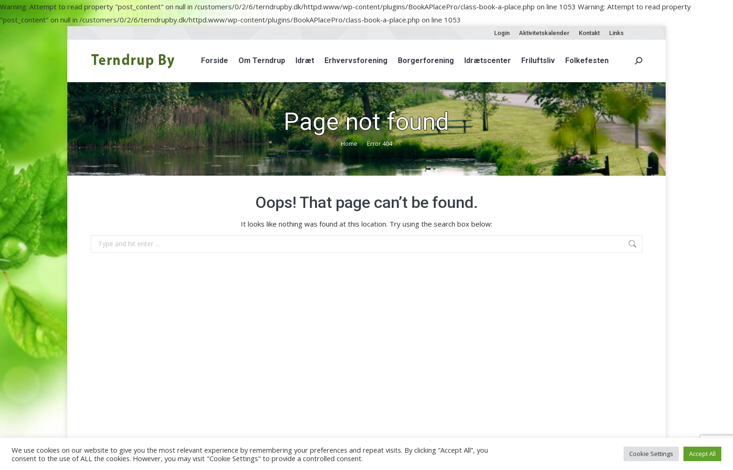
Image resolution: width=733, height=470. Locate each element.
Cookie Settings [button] (651, 453)
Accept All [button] (702, 453)
